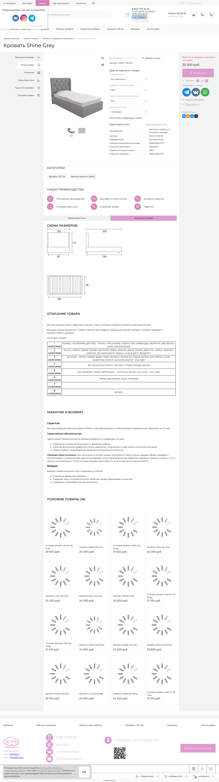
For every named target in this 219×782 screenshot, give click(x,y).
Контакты (81, 3)
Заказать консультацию (198, 748)
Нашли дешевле (193, 99)
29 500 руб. (60, 553)
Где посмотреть (61, 3)
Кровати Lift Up (115, 29)
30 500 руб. (128, 602)
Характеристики (29, 80)
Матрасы (135, 29)
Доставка (27, 3)
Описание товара (143, 218)
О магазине (9, 3)
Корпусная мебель (90, 29)
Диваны (45, 29)
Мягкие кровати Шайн (83, 176)
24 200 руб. (162, 553)
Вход (182, 3)
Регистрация (194, 3)
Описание (32, 72)
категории (128, 118)
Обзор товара (30, 65)
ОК (84, 772)
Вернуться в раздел (27, 57)
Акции (42, 3)
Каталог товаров (19, 29)
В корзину (198, 73)
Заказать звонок (140, 20)
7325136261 (14, 754)
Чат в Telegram (139, 17)
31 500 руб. (128, 553)
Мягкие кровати (64, 29)
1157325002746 (16, 757)
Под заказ (189, 104)
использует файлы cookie (49, 770)
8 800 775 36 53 (140, 9)
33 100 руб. (60, 699)
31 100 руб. (162, 602)
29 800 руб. (162, 650)
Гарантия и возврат (27, 88)
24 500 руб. (94, 553)
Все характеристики (156, 124)
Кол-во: (190, 80)
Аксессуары (153, 29)
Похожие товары (29, 95)
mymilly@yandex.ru (69, 758)
